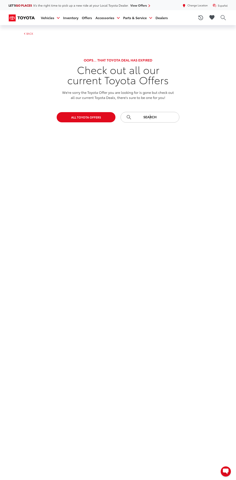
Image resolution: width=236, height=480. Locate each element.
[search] (223, 17)
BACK (28, 33)
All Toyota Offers (86, 117)
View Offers (139, 5)
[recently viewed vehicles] (200, 17)
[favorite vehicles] (211, 17)
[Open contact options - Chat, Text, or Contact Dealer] (226, 471)
